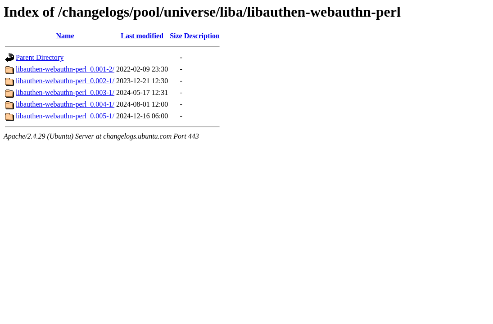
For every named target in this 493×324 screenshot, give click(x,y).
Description (202, 36)
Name (65, 36)
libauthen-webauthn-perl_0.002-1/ (65, 81)
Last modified (142, 36)
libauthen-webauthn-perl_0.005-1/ (65, 116)
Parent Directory (39, 57)
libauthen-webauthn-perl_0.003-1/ (65, 92)
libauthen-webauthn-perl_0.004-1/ (65, 104)
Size (176, 36)
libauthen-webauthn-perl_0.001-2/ (65, 69)
